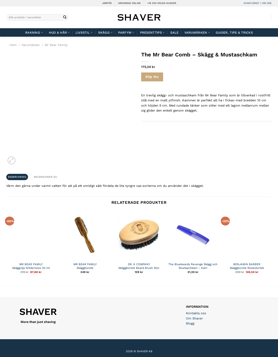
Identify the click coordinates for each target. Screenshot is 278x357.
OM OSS (266, 3)
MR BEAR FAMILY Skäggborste (85, 266)
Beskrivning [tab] (17, 176)
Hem (13, 45)
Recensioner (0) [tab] (45, 176)
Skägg (105, 32)
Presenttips (152, 32)
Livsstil (84, 32)
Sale (174, 33)
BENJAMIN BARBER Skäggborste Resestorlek (247, 266)
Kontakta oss (196, 313)
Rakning (34, 32)
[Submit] (64, 17)
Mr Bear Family (56, 45)
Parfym (126, 32)
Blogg (190, 323)
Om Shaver (194, 318)
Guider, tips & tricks (234, 33)
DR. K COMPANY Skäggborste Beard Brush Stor (138, 266)
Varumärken (197, 32)
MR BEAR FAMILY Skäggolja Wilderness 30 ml (31, 266)
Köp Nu (152, 77)
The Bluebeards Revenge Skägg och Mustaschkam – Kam (192, 266)
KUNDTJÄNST (251, 3)
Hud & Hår (59, 32)
